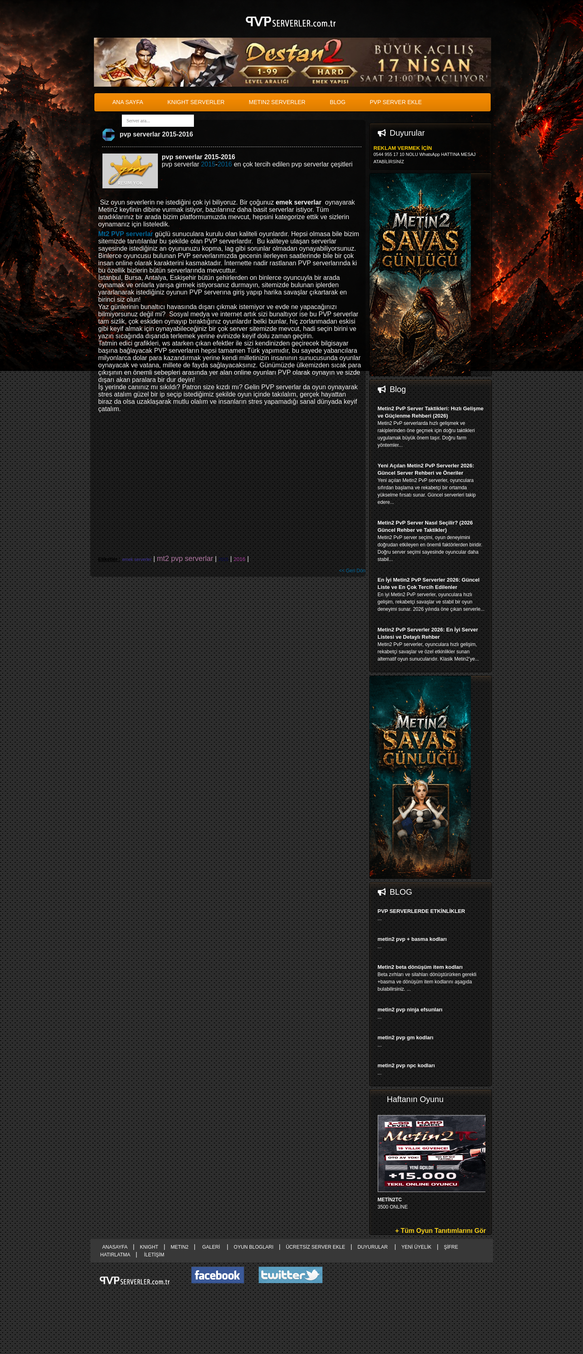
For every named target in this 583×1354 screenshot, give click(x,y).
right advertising (291, 677)
